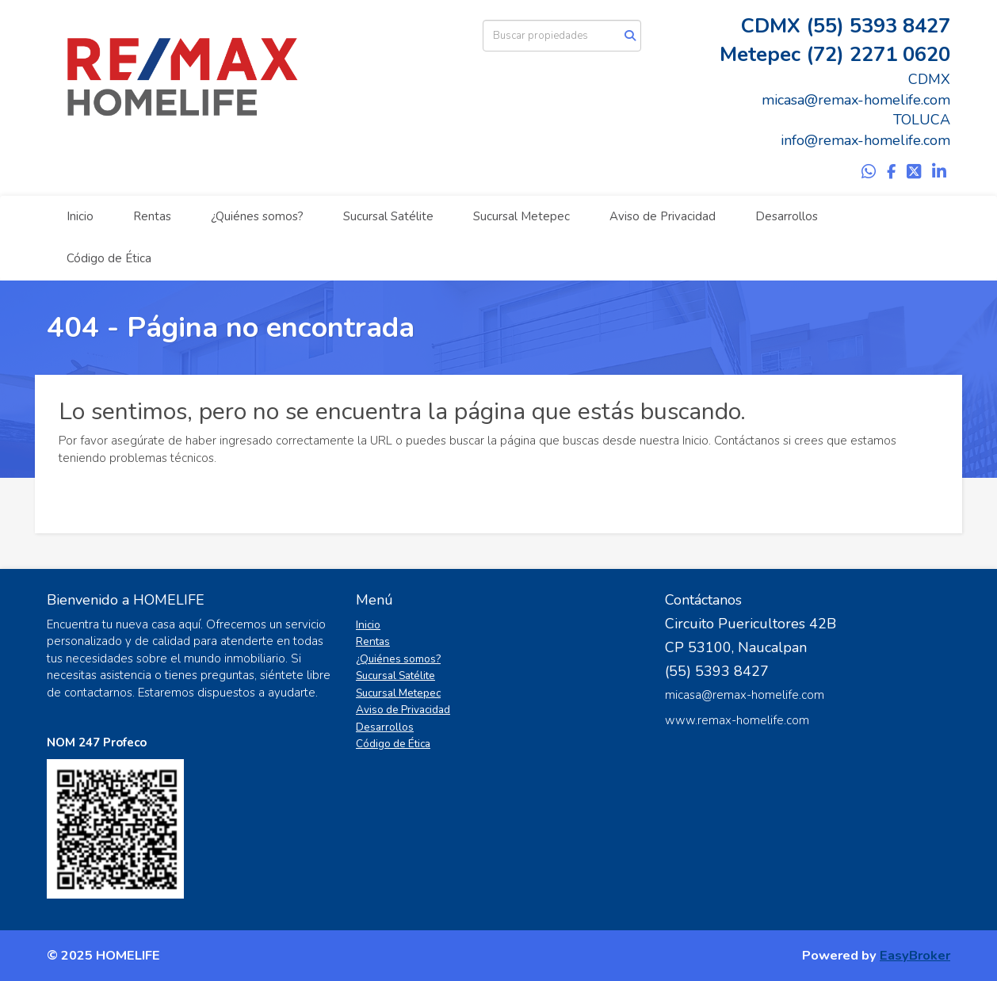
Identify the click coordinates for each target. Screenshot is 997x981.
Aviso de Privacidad (662, 216)
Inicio (80, 216)
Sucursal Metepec (521, 216)
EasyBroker (915, 955)
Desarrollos (786, 216)
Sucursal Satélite (388, 216)
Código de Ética (109, 258)
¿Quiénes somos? (257, 216)
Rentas (152, 216)
